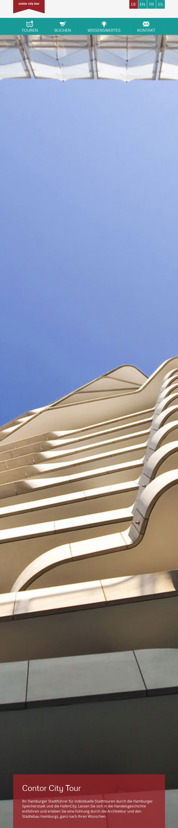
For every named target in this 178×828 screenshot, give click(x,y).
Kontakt (146, 26)
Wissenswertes (104, 26)
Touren (30, 26)
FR (151, 4)
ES (160, 4)
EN (142, 4)
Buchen (62, 26)
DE (133, 4)
